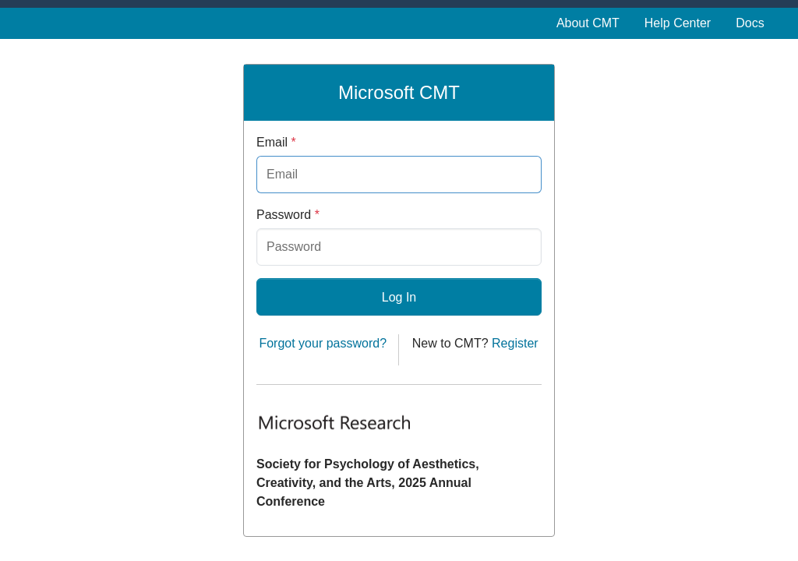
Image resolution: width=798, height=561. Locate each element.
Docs (750, 23)
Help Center (677, 23)
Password (288, 214)
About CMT (588, 23)
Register (515, 343)
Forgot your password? (323, 343)
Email (276, 142)
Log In (399, 297)
